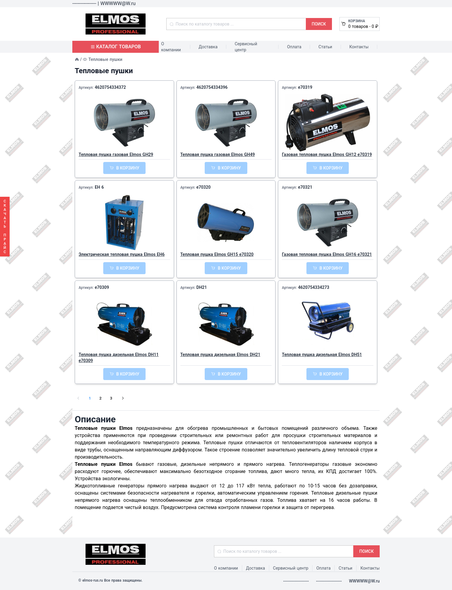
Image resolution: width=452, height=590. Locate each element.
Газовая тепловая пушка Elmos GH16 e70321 (327, 254)
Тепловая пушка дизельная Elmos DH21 (220, 354)
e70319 (305, 87)
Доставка (208, 46)
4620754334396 (212, 87)
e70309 (102, 287)
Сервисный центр (246, 46)
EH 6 (99, 187)
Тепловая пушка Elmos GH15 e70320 (217, 254)
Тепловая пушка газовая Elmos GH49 (217, 154)
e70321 (305, 187)
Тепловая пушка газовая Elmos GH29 (116, 154)
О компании (171, 46)
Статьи (325, 46)
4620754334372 (110, 87)
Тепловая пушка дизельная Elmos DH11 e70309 (119, 357)
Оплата (294, 46)
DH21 (201, 287)
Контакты (359, 46)
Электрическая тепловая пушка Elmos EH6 (121, 254)
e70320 (203, 187)
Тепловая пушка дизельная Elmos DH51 (322, 354)
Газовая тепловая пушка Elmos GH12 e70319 (327, 154)
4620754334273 (313, 287)
